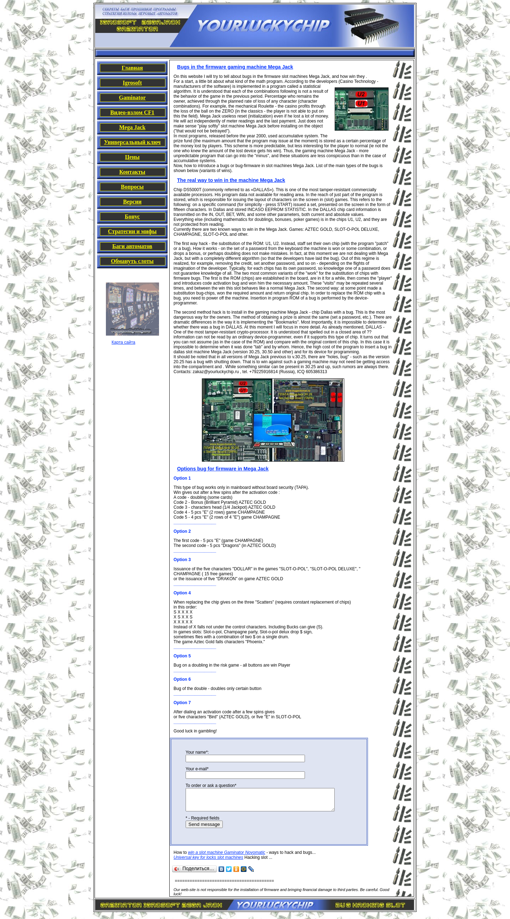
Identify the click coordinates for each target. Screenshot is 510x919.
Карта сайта (123, 342)
